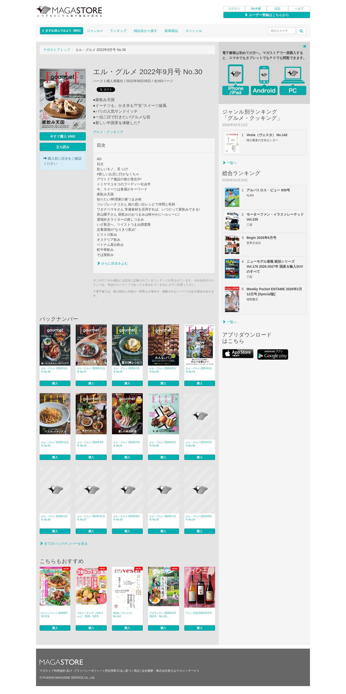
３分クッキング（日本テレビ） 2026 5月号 (90, 615)
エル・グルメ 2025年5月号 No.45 (162, 370)
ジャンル (95, 31)
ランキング (118, 31)
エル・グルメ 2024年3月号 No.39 (198, 444)
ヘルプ (299, 8)
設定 (277, 8)
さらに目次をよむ (112, 263)
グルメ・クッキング (108, 132)
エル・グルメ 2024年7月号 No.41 (126, 444)
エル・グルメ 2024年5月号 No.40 (162, 444)
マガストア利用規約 (53, 670)
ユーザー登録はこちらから (266, 15)
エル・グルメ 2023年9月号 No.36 (126, 518)
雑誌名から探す (145, 31)
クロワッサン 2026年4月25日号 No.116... (162, 615)
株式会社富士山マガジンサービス (177, 670)
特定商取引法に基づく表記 (122, 670)
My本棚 (256, 8)
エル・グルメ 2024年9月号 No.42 (90, 444)
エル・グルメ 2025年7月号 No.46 (126, 370)
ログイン (234, 8)
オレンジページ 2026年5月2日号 (54, 615)
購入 (55, 383)
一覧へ (229, 163)
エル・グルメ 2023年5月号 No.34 (198, 518)
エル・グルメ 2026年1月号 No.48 (54, 370)
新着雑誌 (171, 31)
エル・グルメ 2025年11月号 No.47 (91, 370)
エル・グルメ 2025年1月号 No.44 (198, 370)
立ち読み (62, 147)
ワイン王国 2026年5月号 (198, 613)
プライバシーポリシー (88, 670)
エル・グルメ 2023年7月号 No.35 (162, 518)
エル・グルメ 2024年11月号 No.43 (55, 444)
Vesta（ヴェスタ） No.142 (123, 615)
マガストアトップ (56, 50)
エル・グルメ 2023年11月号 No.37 (91, 518)
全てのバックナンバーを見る (64, 543)
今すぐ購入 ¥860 (62, 136)
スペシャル (193, 31)
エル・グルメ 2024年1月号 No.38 (54, 518)
